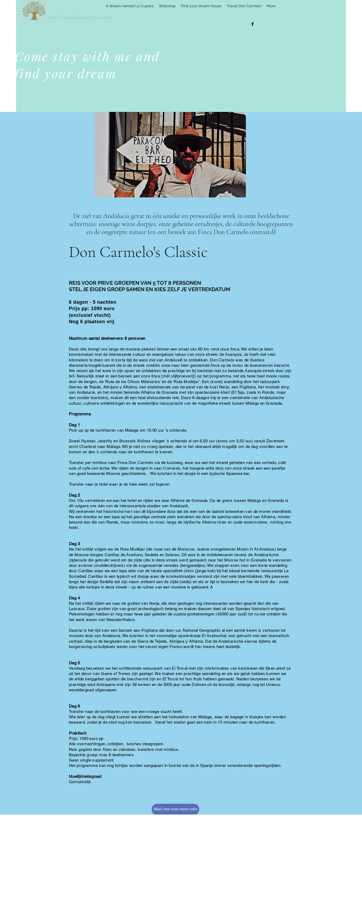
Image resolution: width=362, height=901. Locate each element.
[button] (170, 154)
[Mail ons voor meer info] (175, 809)
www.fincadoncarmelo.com (80, 17)
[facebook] (252, 24)
